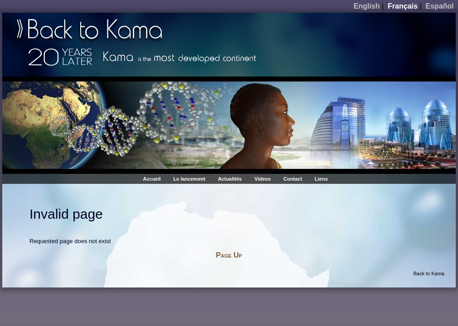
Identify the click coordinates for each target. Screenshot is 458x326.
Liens (321, 179)
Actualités (230, 179)
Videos (262, 179)
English (367, 6)
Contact (292, 179)
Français (403, 6)
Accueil (152, 179)
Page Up (229, 255)
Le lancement (189, 179)
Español (439, 6)
